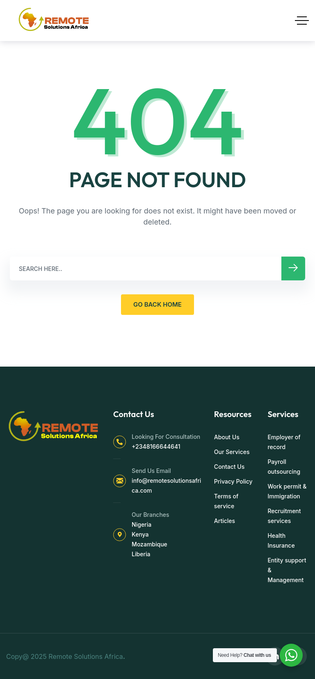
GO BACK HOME (157, 304)
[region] (106, 615)
